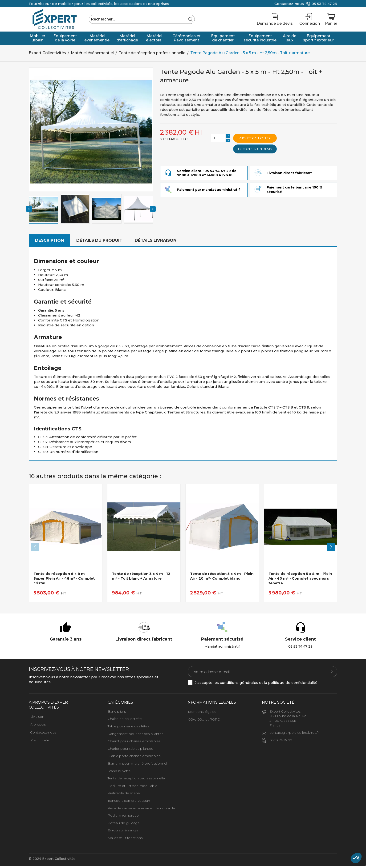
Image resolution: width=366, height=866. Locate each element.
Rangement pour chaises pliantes (135, 734)
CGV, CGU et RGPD (204, 719)
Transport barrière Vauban (129, 800)
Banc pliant (117, 711)
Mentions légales (202, 712)
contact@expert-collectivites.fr (294, 732)
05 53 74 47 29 (324, 3)
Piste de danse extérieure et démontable (141, 808)
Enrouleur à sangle (123, 830)
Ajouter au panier (255, 138)
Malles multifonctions (125, 838)
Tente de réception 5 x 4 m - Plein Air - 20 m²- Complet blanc (221, 576)
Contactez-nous (43, 732)
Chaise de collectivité (125, 719)
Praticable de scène (124, 793)
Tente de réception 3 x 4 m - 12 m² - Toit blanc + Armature (141, 576)
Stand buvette (119, 771)
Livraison (37, 716)
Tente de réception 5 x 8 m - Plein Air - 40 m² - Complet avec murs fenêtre (300, 578)
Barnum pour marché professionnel (137, 763)
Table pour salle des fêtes (128, 726)
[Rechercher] (142, 19)
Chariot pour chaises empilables (134, 741)
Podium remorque (123, 815)
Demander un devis (255, 149)
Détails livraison (155, 240)
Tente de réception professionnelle (136, 778)
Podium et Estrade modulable (132, 786)
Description (49, 240)
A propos (38, 724)
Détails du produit (99, 240)
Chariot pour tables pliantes (130, 748)
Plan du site (39, 740)
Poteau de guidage (124, 823)
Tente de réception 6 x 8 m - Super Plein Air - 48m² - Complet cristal (64, 578)
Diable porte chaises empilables (134, 756)
